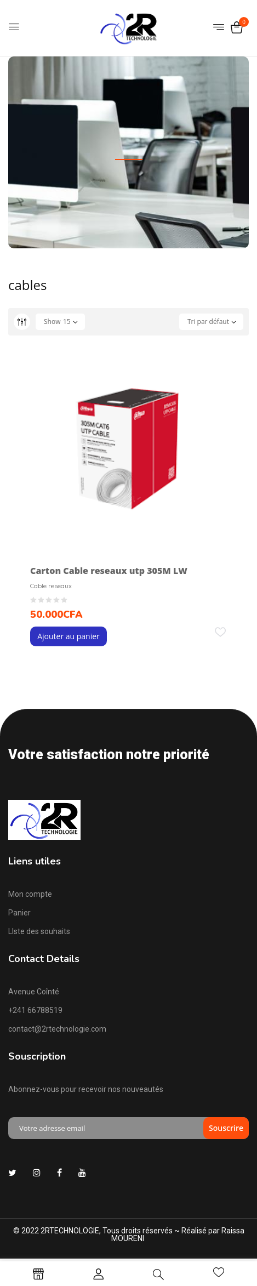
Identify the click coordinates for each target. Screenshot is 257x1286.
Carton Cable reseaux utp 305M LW (108, 571)
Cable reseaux (51, 586)
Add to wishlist (220, 635)
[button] (236, 28)
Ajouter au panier (68, 636)
